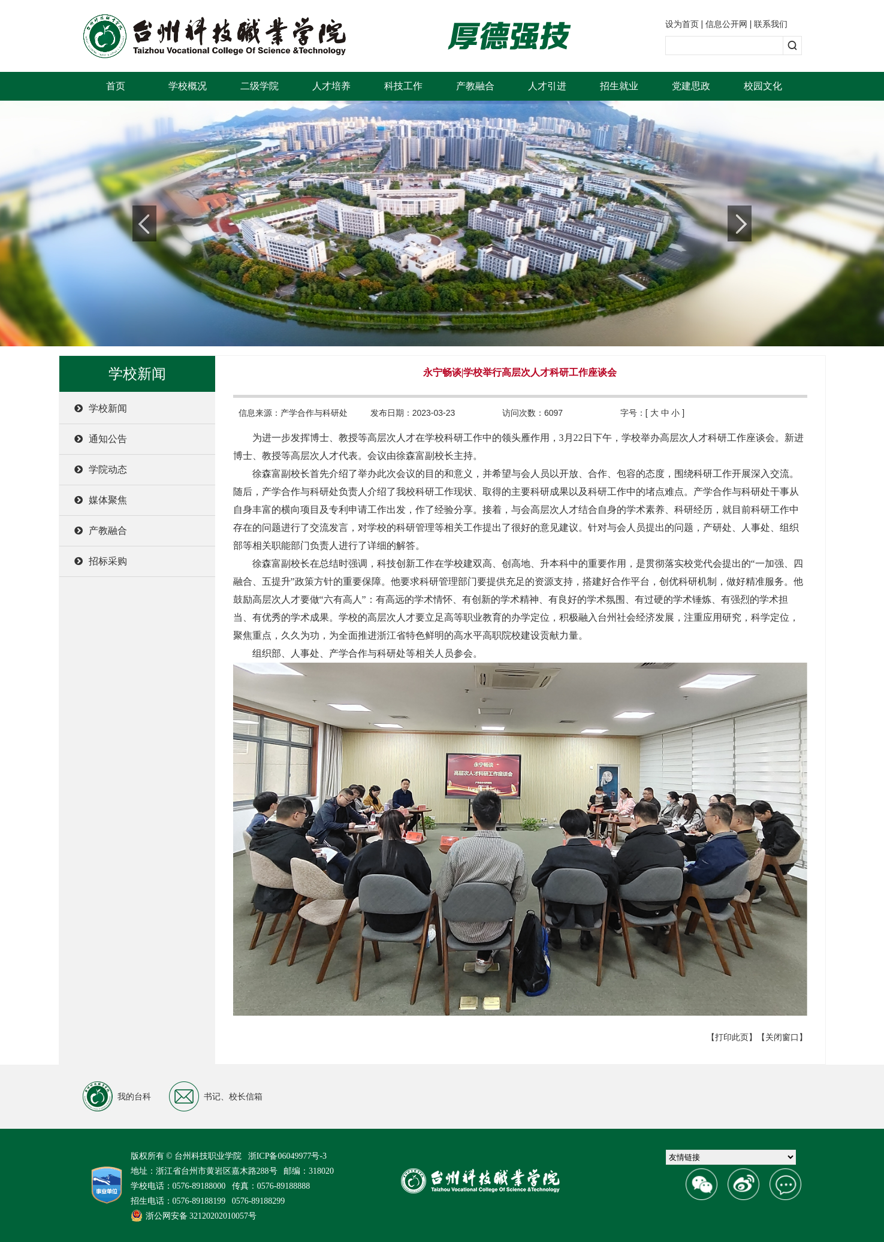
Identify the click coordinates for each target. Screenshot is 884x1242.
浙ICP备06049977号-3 (287, 1156)
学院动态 (100, 469)
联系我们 (771, 24)
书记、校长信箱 (216, 1096)
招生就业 (619, 86)
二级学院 (259, 86)
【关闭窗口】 (782, 1037)
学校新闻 (100, 408)
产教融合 (475, 86)
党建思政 (691, 86)
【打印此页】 (732, 1037)
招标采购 (100, 561)
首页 (115, 86)
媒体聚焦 (100, 500)
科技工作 (403, 86)
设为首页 (682, 24)
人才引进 (547, 86)
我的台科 (117, 1096)
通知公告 (100, 439)
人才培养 (331, 86)
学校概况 (187, 86)
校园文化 (763, 86)
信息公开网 (726, 24)
